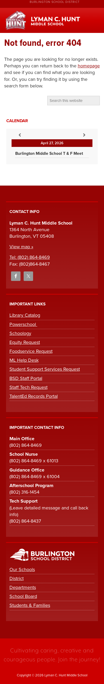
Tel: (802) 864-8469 (29, 257)
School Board (23, 596)
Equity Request (24, 342)
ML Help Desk (24, 360)
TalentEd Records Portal (33, 396)
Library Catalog (24, 315)
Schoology (20, 333)
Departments (22, 587)
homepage (89, 66)
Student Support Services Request (44, 369)
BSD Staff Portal (25, 378)
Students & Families (29, 605)
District (16, 578)
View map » (21, 247)
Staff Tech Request (28, 387)
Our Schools (22, 569)
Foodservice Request (31, 351)
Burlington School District (55, 2)
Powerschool (23, 324)
